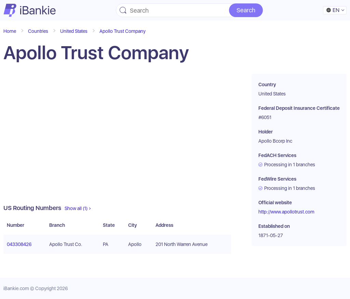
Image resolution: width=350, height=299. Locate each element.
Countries (38, 31)
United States (74, 31)
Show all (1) (76, 208)
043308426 (19, 244)
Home (9, 31)
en (332, 10)
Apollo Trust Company (122, 31)
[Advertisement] (117, 139)
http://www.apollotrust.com (286, 211)
